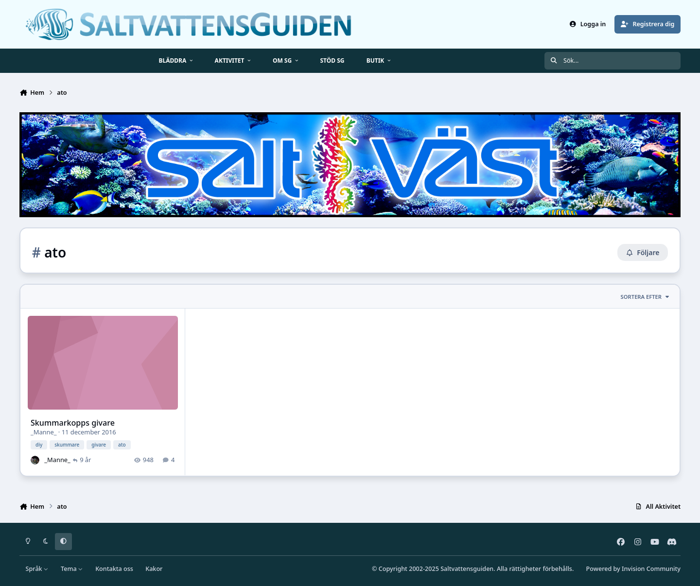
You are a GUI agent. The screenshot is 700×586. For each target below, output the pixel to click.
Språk (37, 569)
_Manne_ (44, 432)
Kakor (153, 569)
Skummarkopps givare (73, 422)
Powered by (633, 569)
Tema (72, 569)
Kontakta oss (114, 569)
